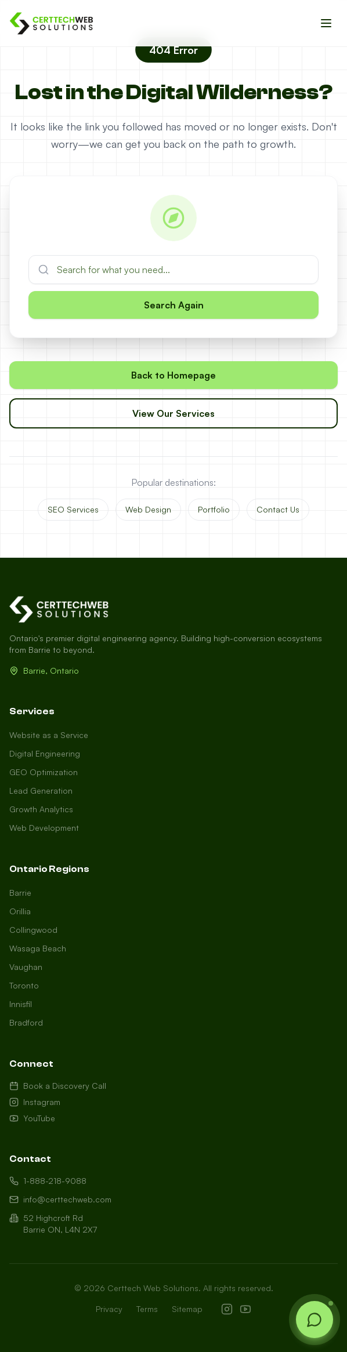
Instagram (34, 1102)
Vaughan (25, 967)
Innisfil (20, 1004)
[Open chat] (314, 1319)
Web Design (148, 509)
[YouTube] (245, 1309)
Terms (147, 1309)
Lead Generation (41, 790)
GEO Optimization (43, 772)
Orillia (20, 911)
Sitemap (187, 1309)
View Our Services (173, 414)
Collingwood (33, 930)
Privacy (109, 1309)
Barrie (20, 892)
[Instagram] (227, 1309)
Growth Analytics (41, 809)
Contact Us (277, 509)
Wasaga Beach (37, 948)
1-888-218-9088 (47, 1181)
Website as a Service (48, 735)
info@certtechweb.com (60, 1199)
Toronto (24, 985)
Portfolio (214, 509)
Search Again (174, 305)
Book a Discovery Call (57, 1086)
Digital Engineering (44, 753)
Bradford (26, 1022)
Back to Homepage (173, 375)
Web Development (44, 828)
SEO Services (73, 509)
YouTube (32, 1118)
